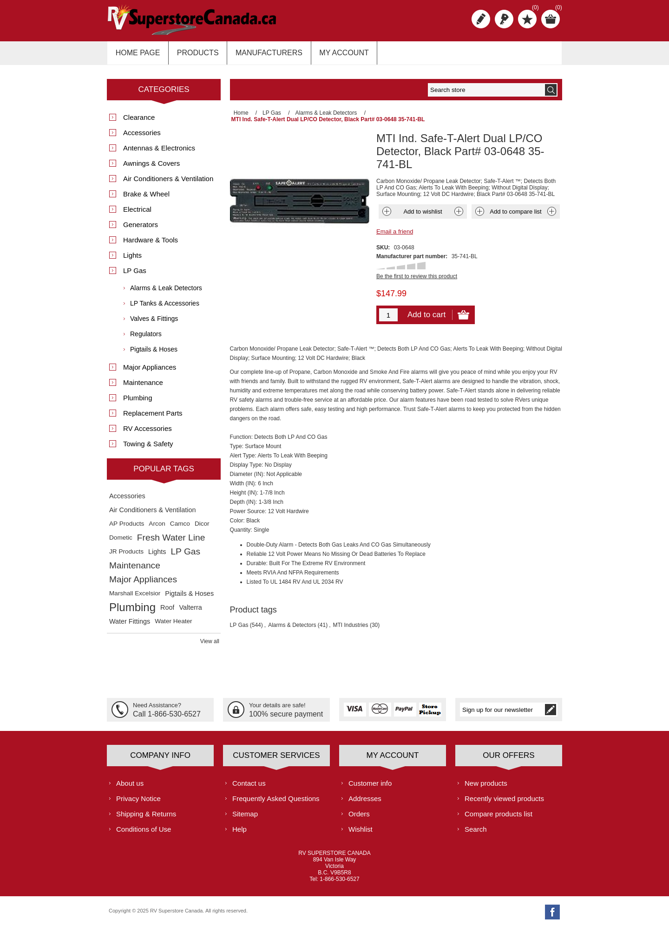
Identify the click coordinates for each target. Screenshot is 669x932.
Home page (136, 55)
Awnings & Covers (151, 168)
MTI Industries (350, 623)
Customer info (370, 787)
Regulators (146, 338)
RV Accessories (147, 433)
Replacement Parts (153, 418)
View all (209, 646)
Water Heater (173, 625)
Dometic (120, 542)
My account (335, 55)
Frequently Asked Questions (276, 803)
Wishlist (360, 833)
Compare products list (498, 818)
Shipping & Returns (146, 818)
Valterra (190, 612)
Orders (359, 818)
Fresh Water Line (171, 542)
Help (239, 833)
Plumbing (137, 402)
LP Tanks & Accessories (164, 308)
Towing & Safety (148, 448)
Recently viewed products (504, 803)
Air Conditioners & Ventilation (168, 183)
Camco (180, 528)
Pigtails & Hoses (153, 354)
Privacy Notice (138, 803)
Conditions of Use (143, 833)
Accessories (142, 137)
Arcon (157, 528)
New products (486, 787)
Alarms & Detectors (292, 623)
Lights (132, 260)
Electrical (137, 214)
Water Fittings (129, 626)
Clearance (139, 122)
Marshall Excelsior (134, 597)
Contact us (249, 787)
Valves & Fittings (154, 323)
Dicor (202, 528)
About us (130, 787)
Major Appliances (149, 372)
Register (481, 19)
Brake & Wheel (146, 198)
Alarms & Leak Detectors (166, 292)
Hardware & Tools (150, 244)
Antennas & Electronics (159, 152)
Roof (167, 612)
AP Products (126, 528)
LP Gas (239, 623)
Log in (504, 19)
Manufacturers (263, 55)
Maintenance (143, 387)
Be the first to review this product (416, 274)
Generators (140, 229)
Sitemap (245, 818)
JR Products (126, 556)
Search (476, 833)
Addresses (364, 803)
